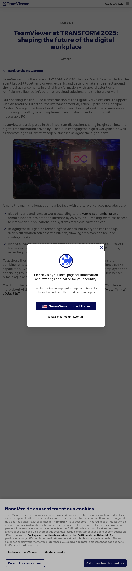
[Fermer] (101, 247)
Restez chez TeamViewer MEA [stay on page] (66, 316)
